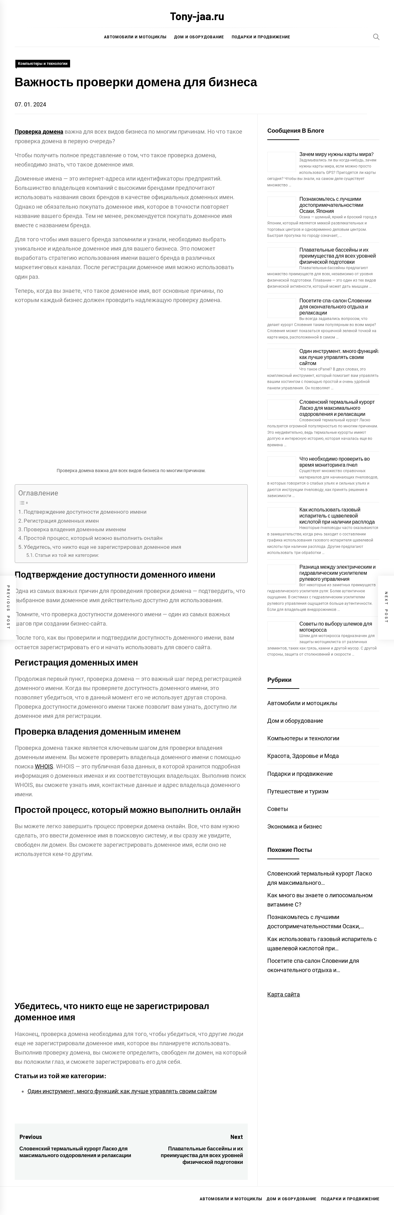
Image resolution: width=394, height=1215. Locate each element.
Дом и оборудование (199, 37)
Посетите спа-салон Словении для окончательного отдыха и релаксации (335, 306)
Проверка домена (39, 131)
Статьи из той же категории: (67, 555)
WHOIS (44, 766)
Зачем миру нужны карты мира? (336, 154)
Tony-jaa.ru (197, 15)
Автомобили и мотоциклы (135, 37)
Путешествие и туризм (297, 791)
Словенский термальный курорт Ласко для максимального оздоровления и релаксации (336, 408)
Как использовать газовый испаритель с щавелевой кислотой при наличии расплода (336, 515)
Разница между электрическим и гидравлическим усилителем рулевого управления (337, 573)
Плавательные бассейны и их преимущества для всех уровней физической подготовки (337, 255)
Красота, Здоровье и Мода (303, 755)
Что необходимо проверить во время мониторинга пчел (334, 462)
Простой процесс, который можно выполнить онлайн (93, 538)
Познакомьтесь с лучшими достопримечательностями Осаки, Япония (331, 205)
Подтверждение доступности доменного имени (85, 512)
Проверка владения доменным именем (75, 529)
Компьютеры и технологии (43, 63)
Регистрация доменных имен (61, 521)
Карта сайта (283, 994)
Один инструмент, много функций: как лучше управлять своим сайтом (122, 1091)
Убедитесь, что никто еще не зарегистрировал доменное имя (102, 547)
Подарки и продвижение (261, 37)
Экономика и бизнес (294, 826)
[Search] (376, 37)
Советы (277, 809)
